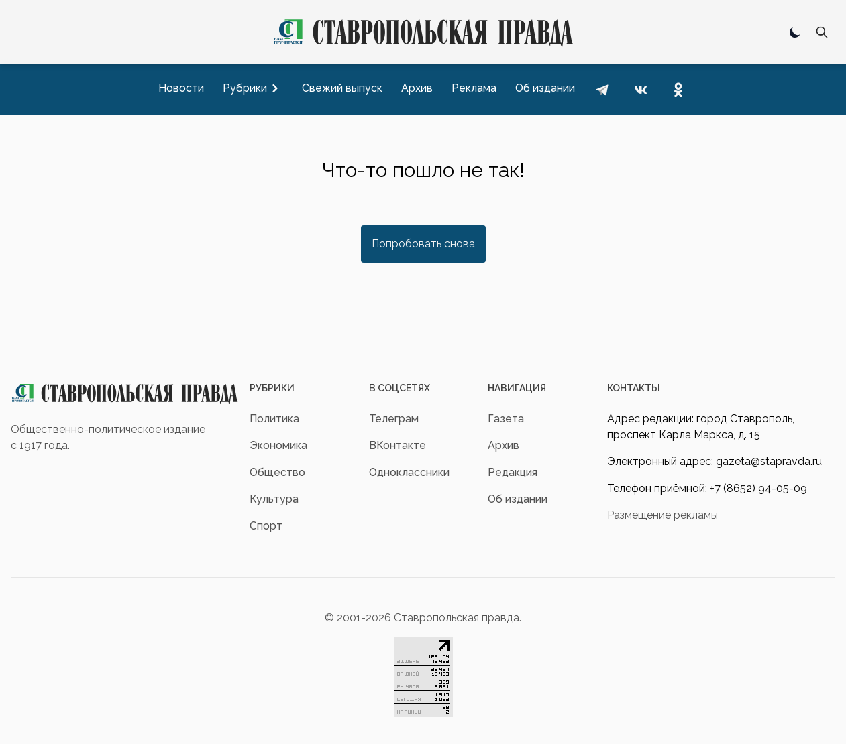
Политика (274, 418)
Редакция (512, 472)
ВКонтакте (397, 445)
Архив (503, 445)
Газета (506, 418)
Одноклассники (409, 472)
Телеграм (394, 418)
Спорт (266, 525)
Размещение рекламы (662, 515)
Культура (274, 499)
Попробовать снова (423, 243)
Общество (277, 472)
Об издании (517, 499)
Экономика (278, 445)
